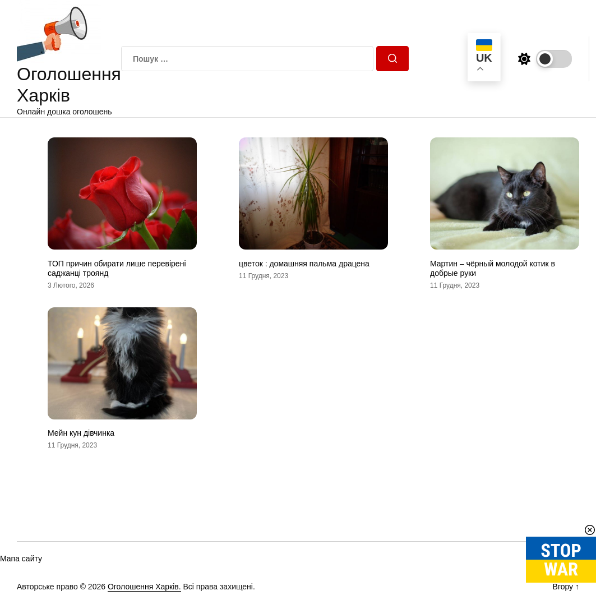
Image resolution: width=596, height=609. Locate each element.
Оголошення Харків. (144, 586)
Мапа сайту (21, 558)
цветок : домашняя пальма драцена (304, 263)
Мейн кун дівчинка (81, 432)
